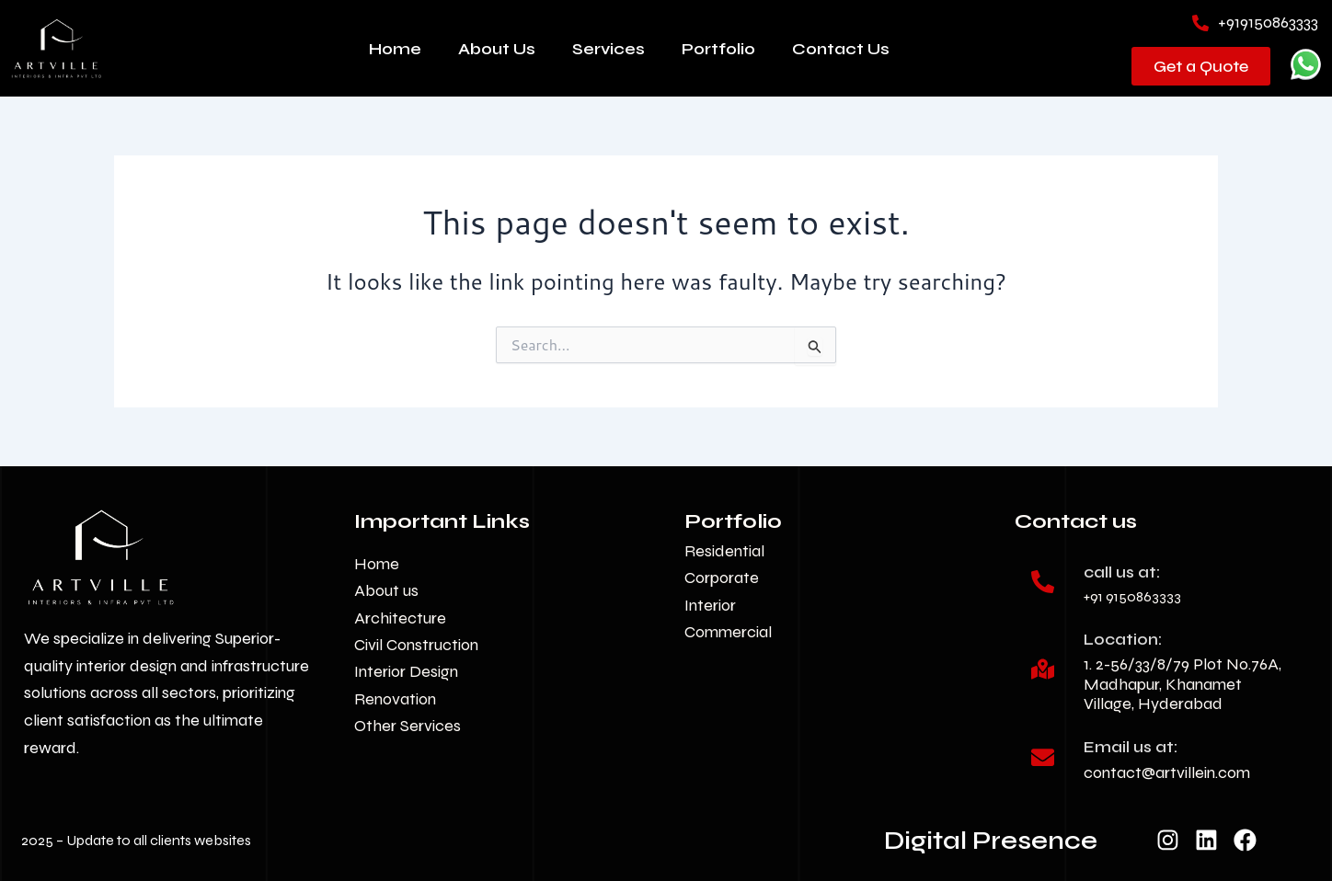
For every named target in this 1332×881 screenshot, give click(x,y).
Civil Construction (416, 645)
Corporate (721, 577)
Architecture (400, 618)
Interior (710, 605)
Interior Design (406, 671)
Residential (724, 551)
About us (386, 590)
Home (395, 49)
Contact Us (841, 49)
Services (608, 49)
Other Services (407, 725)
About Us (496, 49)
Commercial (728, 632)
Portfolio (718, 49)
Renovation (395, 699)
